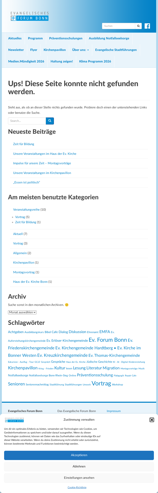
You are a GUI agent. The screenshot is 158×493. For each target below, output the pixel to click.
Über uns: (80, 50)
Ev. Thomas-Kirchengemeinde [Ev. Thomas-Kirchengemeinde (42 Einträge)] (114, 356)
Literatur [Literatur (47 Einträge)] (94, 368)
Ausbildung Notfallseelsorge (109, 38)
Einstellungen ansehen (79, 477)
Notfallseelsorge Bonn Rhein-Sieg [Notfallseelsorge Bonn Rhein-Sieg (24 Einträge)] (48, 375)
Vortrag (20, 217)
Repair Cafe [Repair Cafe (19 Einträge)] (130, 375)
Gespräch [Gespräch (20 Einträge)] (45, 362)
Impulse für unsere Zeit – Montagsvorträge (42, 163)
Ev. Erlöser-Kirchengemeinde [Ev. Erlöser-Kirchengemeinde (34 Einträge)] (67, 340)
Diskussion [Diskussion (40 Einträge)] (77, 332)
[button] (152, 420)
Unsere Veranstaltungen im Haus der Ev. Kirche (44, 153)
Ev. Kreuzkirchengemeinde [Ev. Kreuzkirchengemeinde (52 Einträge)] (62, 355)
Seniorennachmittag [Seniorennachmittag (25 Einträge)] (37, 384)
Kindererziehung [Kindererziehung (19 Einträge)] (137, 362)
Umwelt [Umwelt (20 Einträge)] (87, 385)
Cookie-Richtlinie (77, 487)
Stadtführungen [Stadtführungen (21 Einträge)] (73, 385)
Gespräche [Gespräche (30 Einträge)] (58, 361)
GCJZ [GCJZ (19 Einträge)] (37, 362)
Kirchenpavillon (55, 50)
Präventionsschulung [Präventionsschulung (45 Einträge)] (95, 375)
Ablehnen (79, 466)
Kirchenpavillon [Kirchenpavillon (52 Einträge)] (23, 368)
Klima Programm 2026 (95, 61)
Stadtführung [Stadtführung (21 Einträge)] (57, 385)
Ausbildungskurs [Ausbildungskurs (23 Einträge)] (34, 332)
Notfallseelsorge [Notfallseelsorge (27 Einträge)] (18, 375)
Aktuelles (15, 38)
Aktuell (18, 234)
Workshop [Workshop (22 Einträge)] (117, 384)
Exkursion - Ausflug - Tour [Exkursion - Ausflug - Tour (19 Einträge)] (21, 362)
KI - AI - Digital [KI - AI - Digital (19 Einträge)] (120, 362)
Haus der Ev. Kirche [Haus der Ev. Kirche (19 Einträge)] (76, 362)
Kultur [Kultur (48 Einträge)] (59, 368)
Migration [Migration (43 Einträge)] (111, 368)
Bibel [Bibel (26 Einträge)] (48, 332)
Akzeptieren (79, 455)
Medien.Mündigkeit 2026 (26, 61)
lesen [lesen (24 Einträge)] (69, 368)
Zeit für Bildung (23, 144)
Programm (35, 38)
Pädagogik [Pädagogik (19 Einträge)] (119, 375)
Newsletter (16, 50)
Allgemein (20, 253)
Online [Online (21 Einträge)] (72, 375)
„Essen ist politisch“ (26, 182)
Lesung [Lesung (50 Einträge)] (79, 368)
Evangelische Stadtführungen (116, 50)
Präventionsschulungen (65, 38)
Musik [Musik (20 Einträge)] (141, 368)
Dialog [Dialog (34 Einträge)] (63, 332)
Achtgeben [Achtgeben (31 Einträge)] (16, 332)
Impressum (114, 411)
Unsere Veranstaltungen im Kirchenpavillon (42, 173)
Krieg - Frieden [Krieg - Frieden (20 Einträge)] (45, 368)
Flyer (33, 50)
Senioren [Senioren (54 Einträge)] (16, 384)
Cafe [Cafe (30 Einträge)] (55, 332)
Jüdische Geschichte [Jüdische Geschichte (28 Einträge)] (99, 361)
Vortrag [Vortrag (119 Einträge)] (101, 383)
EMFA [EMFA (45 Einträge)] (104, 332)
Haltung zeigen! (62, 61)
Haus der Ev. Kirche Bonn (30, 281)
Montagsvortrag (24, 272)
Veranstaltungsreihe (26, 209)
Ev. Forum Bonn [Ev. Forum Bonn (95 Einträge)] (108, 340)
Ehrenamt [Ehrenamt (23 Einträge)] (93, 332)
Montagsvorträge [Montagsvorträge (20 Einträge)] (129, 368)
